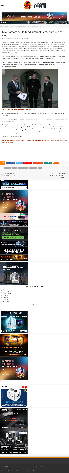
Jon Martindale (7, 38)
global (14, 168)
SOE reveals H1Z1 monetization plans (13, 173)
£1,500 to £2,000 (7, 295)
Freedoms (7, 168)
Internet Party (23, 168)
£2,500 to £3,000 (7, 299)
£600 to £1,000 (7, 291)
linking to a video (37, 62)
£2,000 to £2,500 (7, 297)
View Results (34, 308)
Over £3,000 (6, 301)
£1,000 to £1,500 (7, 293)
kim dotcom (33, 168)
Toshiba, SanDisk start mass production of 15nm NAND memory (55, 174)
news (40, 168)
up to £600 (5, 289)
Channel (7, 26)
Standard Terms (32, 471)
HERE (21, 136)
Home (2, 26)
